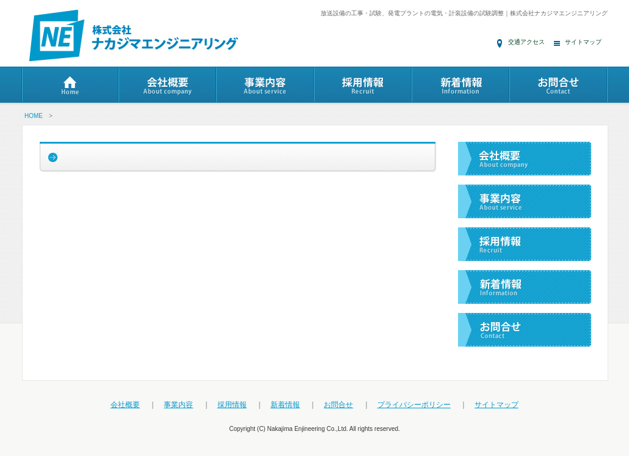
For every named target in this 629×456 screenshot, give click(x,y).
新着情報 (285, 404)
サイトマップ (583, 42)
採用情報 (232, 404)
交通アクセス (526, 42)
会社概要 (125, 404)
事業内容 (178, 404)
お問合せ (338, 404)
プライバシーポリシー (414, 404)
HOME (33, 115)
